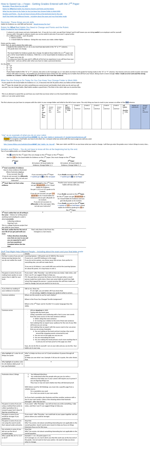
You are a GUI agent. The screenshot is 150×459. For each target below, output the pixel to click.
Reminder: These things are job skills (15, 6)
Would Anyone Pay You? (42, 24)
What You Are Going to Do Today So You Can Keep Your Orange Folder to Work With (31, 11)
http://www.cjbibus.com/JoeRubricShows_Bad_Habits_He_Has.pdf (29, 144)
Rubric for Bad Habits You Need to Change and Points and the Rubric (28, 9)
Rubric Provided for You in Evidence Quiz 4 (15, 29)
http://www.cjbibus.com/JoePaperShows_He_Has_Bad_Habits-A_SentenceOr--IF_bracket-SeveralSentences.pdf (45, 137)
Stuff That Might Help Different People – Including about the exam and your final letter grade (35, 16)
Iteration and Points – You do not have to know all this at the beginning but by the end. (33, 14)
